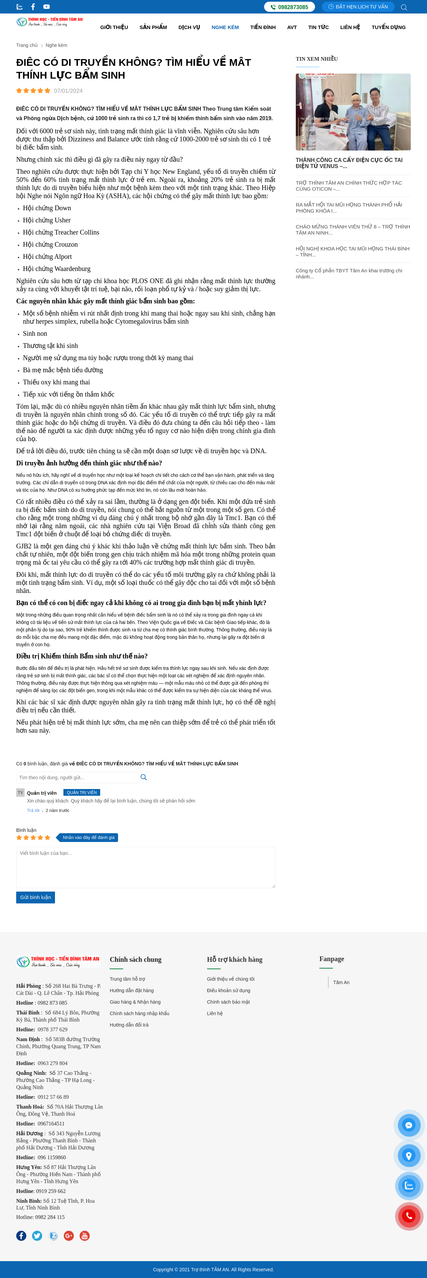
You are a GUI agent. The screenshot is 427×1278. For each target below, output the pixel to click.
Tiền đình (263, 27)
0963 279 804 (52, 1063)
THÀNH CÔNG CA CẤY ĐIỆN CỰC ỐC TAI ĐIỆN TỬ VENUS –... (349, 163)
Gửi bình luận (35, 897)
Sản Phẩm (153, 27)
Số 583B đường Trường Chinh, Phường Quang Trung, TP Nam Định (58, 1046)
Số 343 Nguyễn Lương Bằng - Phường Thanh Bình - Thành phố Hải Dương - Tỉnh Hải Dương (58, 1140)
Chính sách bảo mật (228, 1002)
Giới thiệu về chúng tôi (231, 979)
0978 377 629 (52, 1029)
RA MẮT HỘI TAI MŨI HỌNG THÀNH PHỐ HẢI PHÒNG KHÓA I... (349, 208)
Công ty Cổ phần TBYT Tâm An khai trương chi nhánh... (349, 273)
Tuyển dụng (389, 27)
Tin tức (318, 27)
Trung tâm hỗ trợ (127, 979)
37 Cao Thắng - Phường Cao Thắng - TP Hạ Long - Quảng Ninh (55, 1080)
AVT (292, 27)
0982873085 (289, 7)
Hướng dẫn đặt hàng (131, 990)
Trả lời (33, 810)
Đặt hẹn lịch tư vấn (358, 6)
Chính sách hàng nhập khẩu (139, 1013)
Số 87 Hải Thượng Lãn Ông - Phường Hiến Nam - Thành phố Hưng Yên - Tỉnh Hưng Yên (58, 1174)
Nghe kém (225, 27)
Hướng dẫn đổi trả (129, 1025)
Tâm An (341, 982)
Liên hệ (350, 27)
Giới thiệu (114, 27)
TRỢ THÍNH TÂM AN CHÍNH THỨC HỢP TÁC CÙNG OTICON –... (349, 186)
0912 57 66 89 (53, 1097)
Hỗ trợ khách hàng (235, 959)
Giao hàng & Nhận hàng (135, 1002)
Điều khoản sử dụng (228, 990)
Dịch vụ (189, 27)
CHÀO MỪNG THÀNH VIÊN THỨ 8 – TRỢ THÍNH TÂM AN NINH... (353, 230)
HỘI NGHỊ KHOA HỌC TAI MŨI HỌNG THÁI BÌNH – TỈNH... (352, 251)
